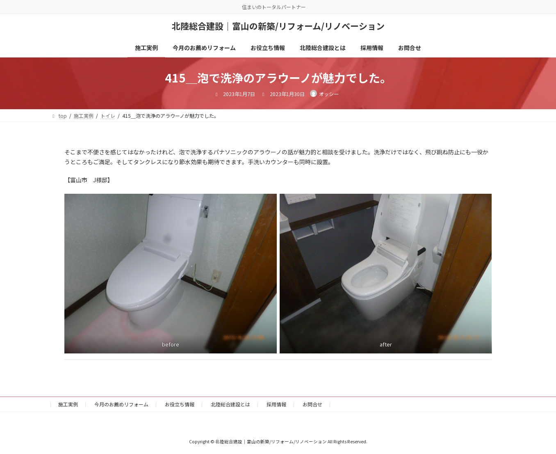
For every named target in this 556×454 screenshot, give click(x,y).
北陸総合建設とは (230, 404)
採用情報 (276, 404)
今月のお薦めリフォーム (121, 404)
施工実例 (68, 404)
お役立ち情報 (179, 404)
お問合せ (312, 404)
